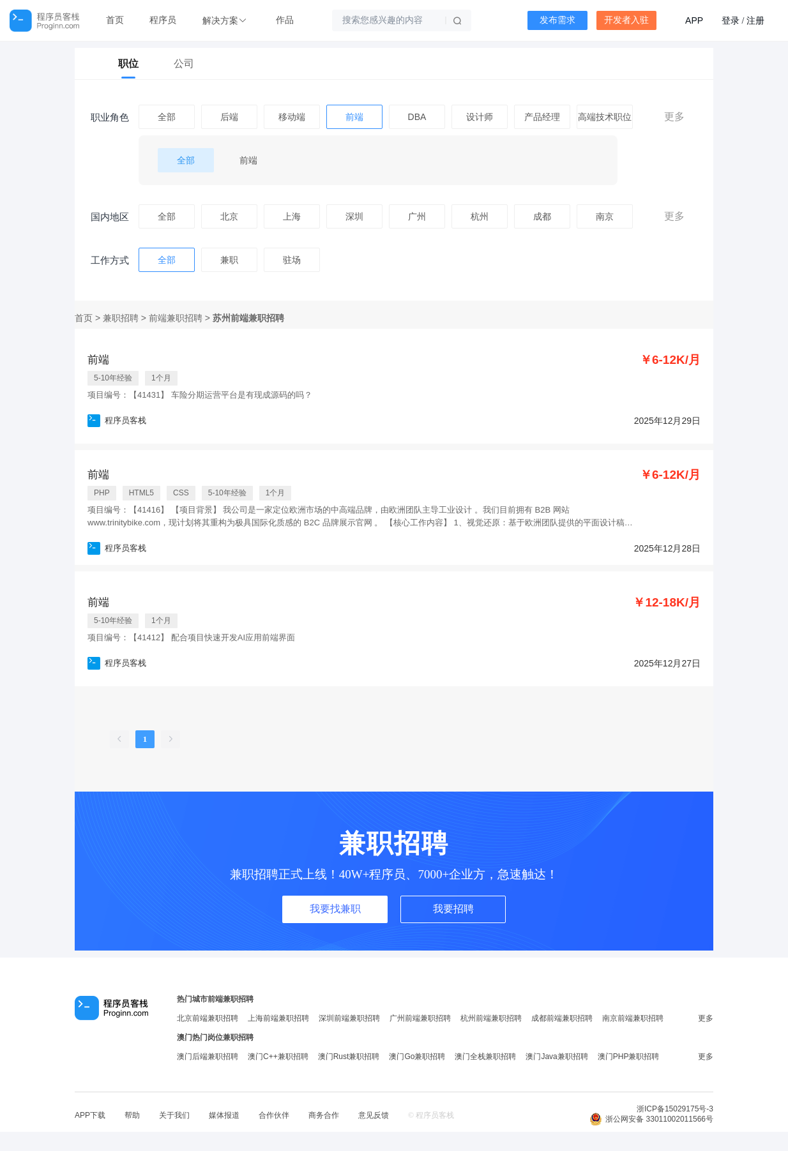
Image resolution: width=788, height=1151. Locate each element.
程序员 (162, 20)
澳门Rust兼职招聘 (349, 1056)
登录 (730, 20)
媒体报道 (224, 1115)
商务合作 (323, 1115)
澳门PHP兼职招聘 (629, 1056)
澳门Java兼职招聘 (556, 1056)
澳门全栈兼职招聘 (485, 1056)
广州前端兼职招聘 (420, 1018)
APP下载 (90, 1115)
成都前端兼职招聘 (562, 1018)
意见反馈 (373, 1115)
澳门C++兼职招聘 (278, 1056)
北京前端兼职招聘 (207, 1018)
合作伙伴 (274, 1115)
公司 (184, 63)
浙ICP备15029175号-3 (675, 1108)
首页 (115, 20)
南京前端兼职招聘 (632, 1018)
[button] (226, 21)
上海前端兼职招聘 (278, 1018)
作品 (285, 20)
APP (694, 20)
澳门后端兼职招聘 (207, 1056)
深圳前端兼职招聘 (349, 1018)
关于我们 (174, 1115)
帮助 (132, 1115)
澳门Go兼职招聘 (417, 1056)
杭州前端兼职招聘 (491, 1018)
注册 (755, 20)
